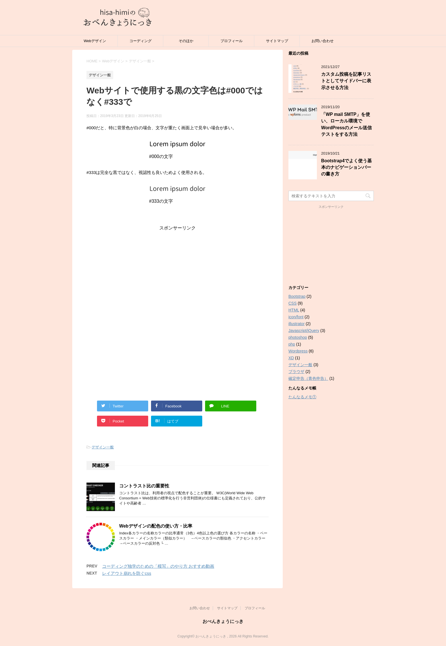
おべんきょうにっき (223, 621)
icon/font (295, 317)
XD (291, 358)
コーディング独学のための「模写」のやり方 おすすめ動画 (158, 566)
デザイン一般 (103, 447)
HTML (293, 310)
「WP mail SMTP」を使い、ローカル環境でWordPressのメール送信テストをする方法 (346, 124)
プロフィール (231, 41)
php (291, 344)
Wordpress (297, 351)
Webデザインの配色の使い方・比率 (155, 526)
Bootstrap (296, 296)
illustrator (296, 323)
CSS (292, 303)
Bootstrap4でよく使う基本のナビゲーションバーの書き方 (346, 167)
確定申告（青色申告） (308, 378)
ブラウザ (296, 371)
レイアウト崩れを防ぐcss (126, 573)
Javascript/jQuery (303, 330)
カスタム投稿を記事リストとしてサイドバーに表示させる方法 (346, 81)
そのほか (186, 41)
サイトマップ (277, 41)
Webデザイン (95, 41)
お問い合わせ (322, 41)
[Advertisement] (177, 271)
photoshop (297, 337)
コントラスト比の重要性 (144, 485)
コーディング (140, 41)
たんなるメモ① (302, 397)
